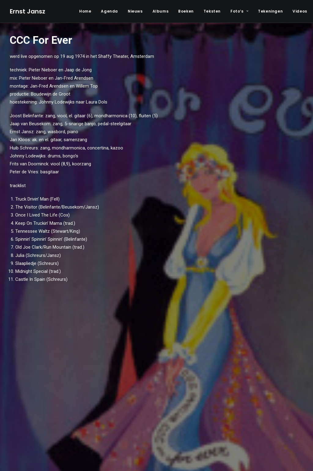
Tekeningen (270, 11)
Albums (161, 11)
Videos (300, 11)
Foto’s (239, 11)
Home (85, 11)
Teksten (212, 11)
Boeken (186, 11)
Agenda (109, 11)
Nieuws (135, 11)
